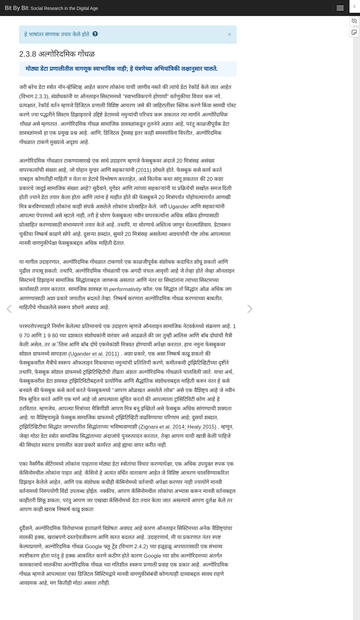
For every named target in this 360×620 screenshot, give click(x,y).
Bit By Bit (51, 8)
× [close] (229, 34)
